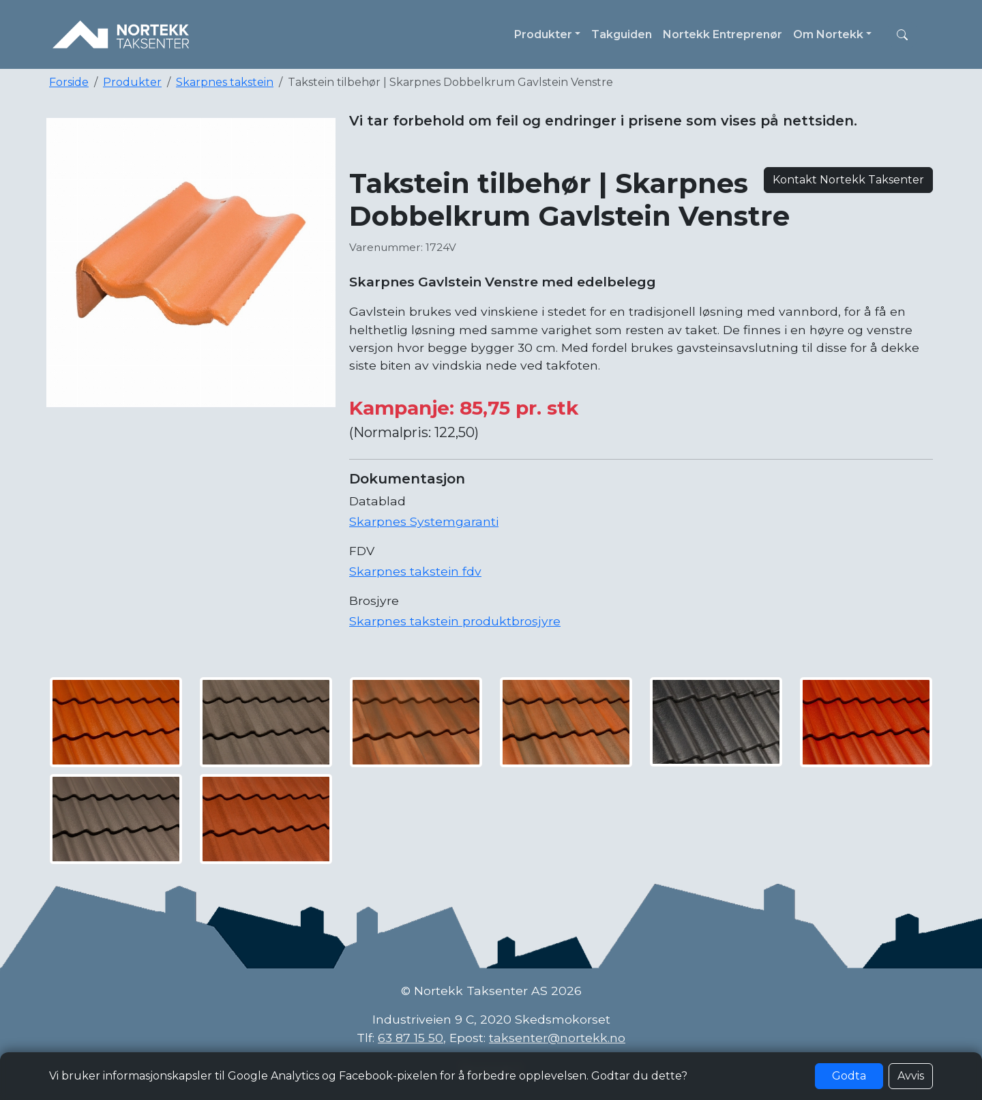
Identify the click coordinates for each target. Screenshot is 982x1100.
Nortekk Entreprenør (722, 34)
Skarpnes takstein (224, 82)
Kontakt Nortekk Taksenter (848, 179)
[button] (902, 35)
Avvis (910, 1075)
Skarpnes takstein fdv (415, 571)
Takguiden (621, 34)
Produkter (132, 82)
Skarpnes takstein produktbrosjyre (455, 621)
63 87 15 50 (410, 1037)
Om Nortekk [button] (828, 34)
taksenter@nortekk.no (557, 1037)
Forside (69, 82)
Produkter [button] (543, 34)
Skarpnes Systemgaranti (424, 521)
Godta (849, 1075)
